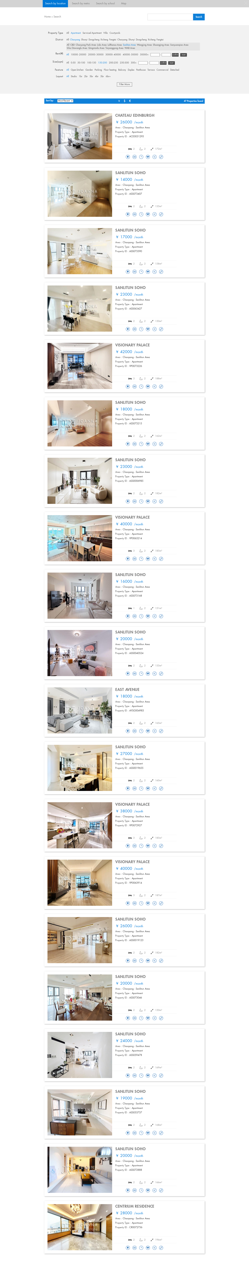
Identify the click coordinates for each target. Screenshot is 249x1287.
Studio (74, 76)
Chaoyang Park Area (86, 45)
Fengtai (112, 39)
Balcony (122, 70)
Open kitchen (77, 70)
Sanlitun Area (129, 45)
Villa (105, 33)
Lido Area (102, 45)
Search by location (55, 3)
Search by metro (81, 3)
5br (102, 76)
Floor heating (110, 70)
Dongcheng (94, 39)
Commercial (162, 70)
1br (80, 76)
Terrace (151, 70)
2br (86, 76)
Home (47, 16)
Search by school (105, 3)
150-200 (102, 63)
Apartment (76, 33)
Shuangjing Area (161, 45)
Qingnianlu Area (96, 48)
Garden (89, 70)
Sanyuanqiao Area (179, 45)
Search (57, 16)
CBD (72, 45)
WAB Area (129, 48)
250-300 (124, 63)
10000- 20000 (78, 54)
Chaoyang (75, 39)
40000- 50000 (130, 54)
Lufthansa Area (115, 45)
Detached (174, 70)
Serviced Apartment (92, 33)
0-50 (73, 63)
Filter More (124, 84)
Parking (98, 70)
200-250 (113, 63)
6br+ (108, 76)
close (246, 3)
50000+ (144, 54)
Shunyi (84, 39)
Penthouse (141, 70)
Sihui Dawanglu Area (77, 48)
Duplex (131, 70)
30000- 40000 (113, 54)
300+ (134, 63)
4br (96, 76)
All (67, 33)
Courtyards (115, 33)
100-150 (91, 63)
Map (123, 3)
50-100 (81, 63)
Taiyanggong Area (114, 48)
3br (91, 76)
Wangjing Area (144, 45)
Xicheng (104, 39)
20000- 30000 (96, 54)
